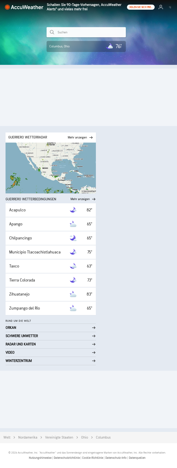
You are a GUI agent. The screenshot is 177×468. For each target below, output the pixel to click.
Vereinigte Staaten (59, 437)
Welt (6, 437)
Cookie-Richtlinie (93, 458)
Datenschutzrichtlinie (67, 458)
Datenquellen (137, 458)
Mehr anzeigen (83, 199)
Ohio (84, 437)
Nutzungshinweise (40, 458)
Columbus (103, 437)
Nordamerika (27, 437)
